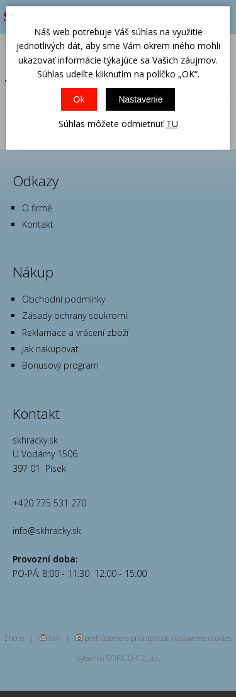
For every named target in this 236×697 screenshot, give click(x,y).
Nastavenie (140, 99)
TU (172, 124)
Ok (79, 99)
